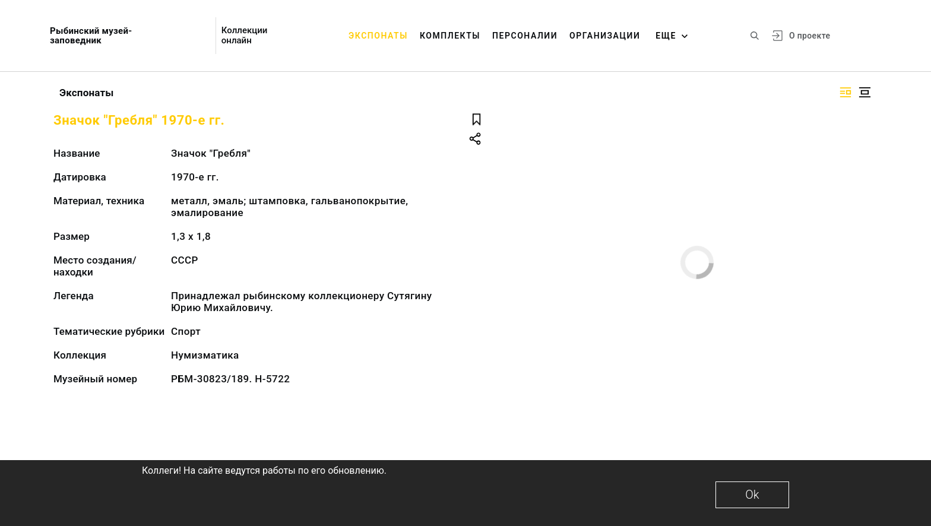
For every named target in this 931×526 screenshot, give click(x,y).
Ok (752, 494)
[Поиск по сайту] (754, 35)
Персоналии (525, 35)
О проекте (809, 35)
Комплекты (450, 35)
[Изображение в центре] (864, 92)
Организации (604, 35)
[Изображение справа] (845, 92)
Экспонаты (378, 35)
